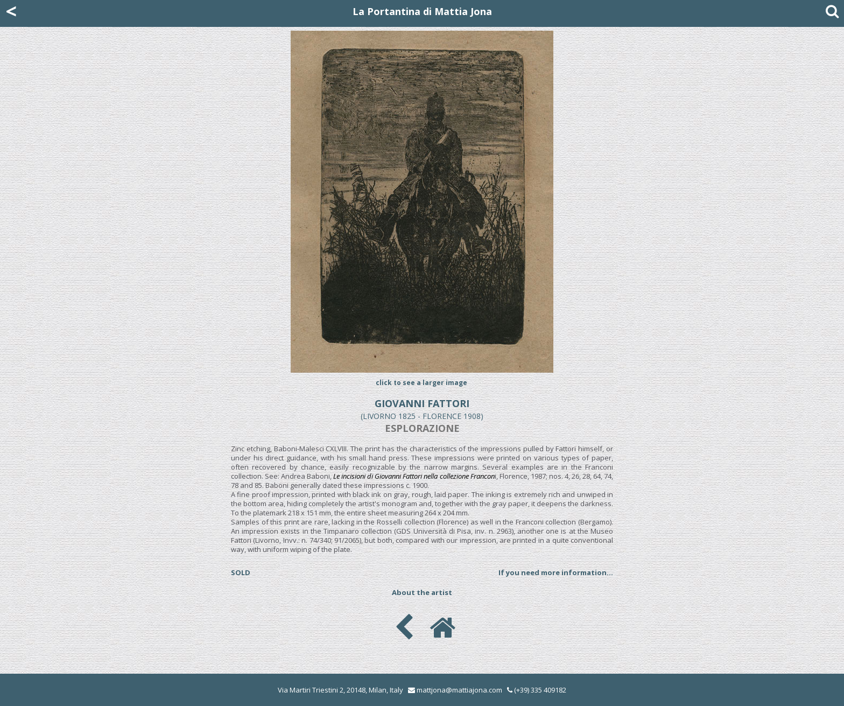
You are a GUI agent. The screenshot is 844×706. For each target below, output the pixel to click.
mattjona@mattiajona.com (459, 690)
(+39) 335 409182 (536, 690)
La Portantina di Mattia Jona (422, 11)
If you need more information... (555, 572)
